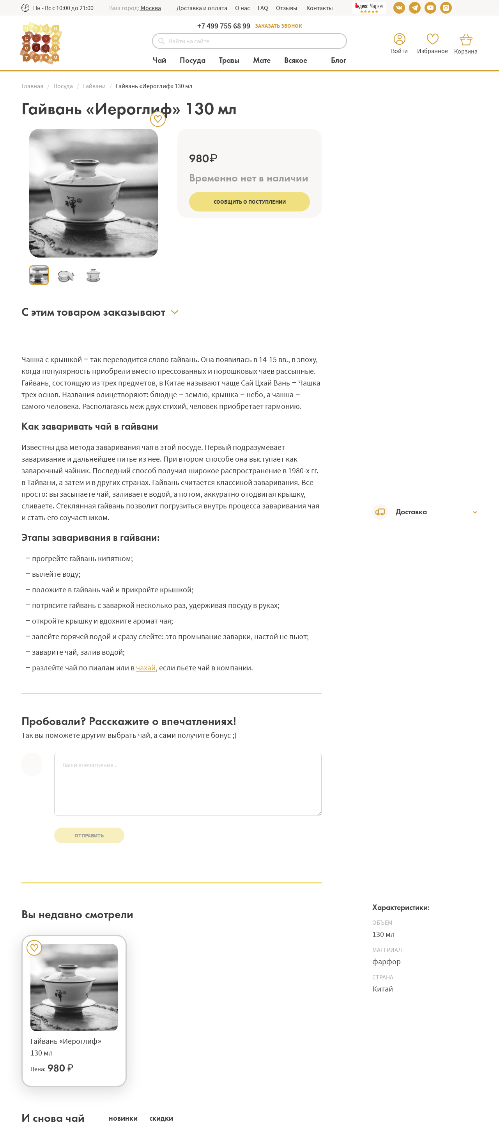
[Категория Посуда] (196, 61)
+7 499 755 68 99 (223, 25)
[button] (150, 8)
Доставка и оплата (202, 8)
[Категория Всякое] (299, 61)
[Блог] (338, 61)
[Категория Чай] (163, 61)
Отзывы (286, 8)
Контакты (319, 8)
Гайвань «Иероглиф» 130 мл (65, 1046)
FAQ (263, 8)
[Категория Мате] (265, 61)
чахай (146, 667)
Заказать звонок (278, 25)
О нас (242, 8)
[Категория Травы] (233, 61)
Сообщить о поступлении (250, 201)
